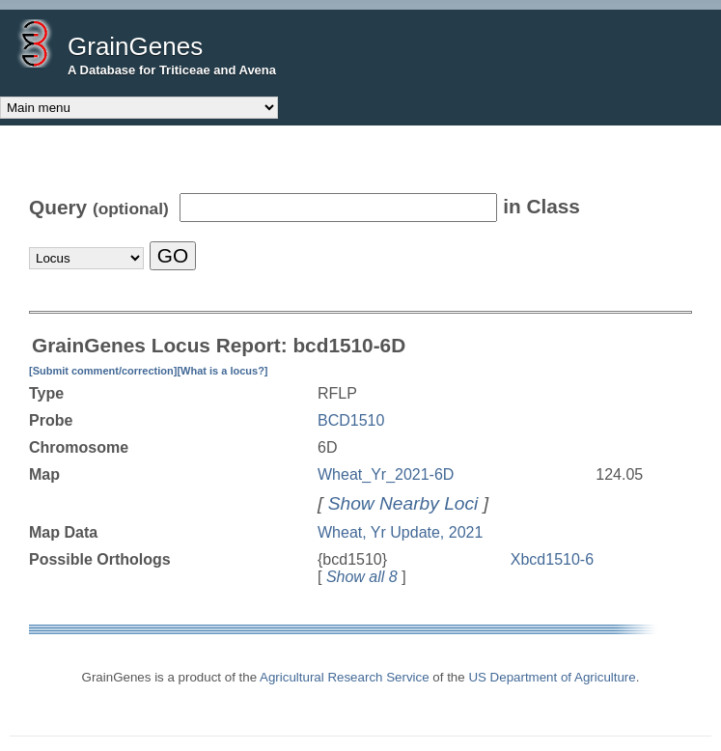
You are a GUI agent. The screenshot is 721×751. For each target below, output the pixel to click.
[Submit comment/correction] (103, 370)
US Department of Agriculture (551, 677)
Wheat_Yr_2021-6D (386, 474)
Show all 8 (362, 577)
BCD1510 (351, 420)
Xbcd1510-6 (552, 559)
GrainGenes (135, 46)
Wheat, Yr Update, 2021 (400, 532)
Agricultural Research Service (345, 677)
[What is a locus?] (222, 370)
